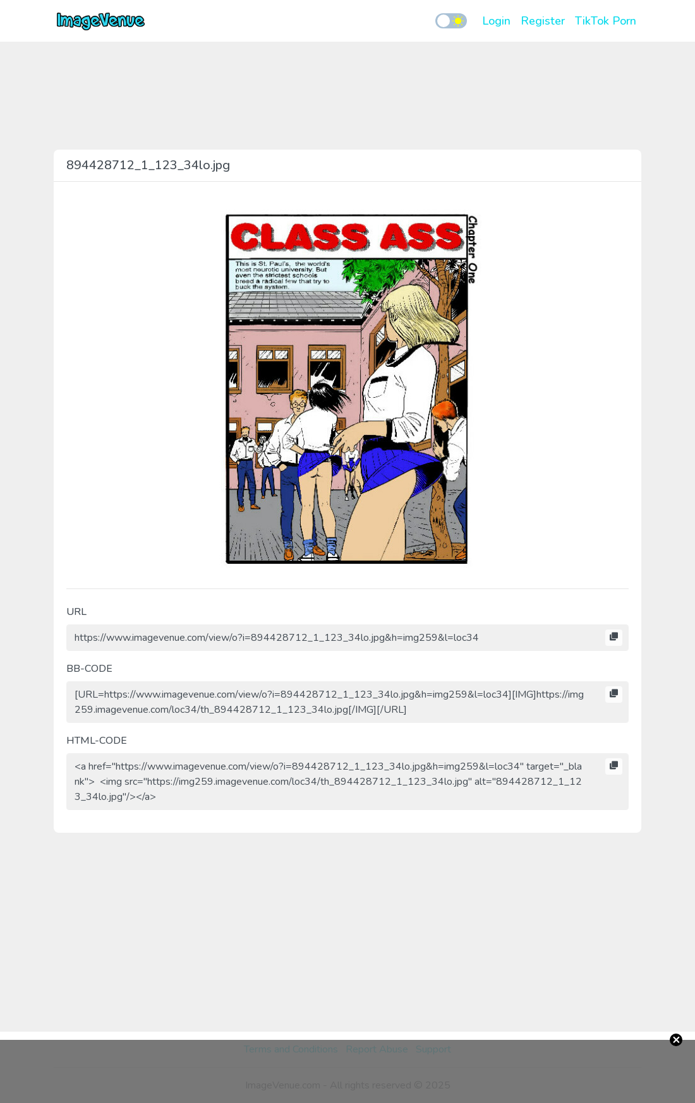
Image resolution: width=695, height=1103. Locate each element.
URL (76, 612)
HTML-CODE (96, 741)
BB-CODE (89, 669)
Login (496, 20)
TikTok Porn (605, 20)
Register (543, 20)
